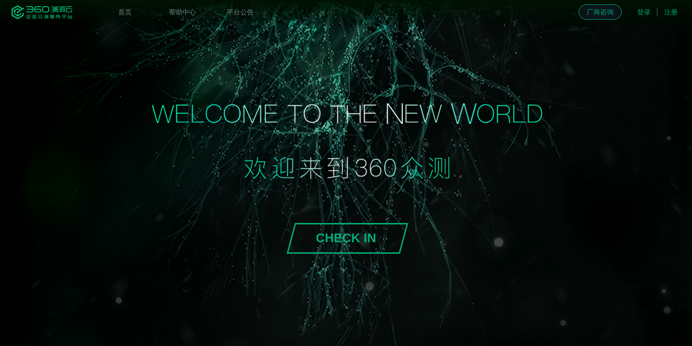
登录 (644, 12)
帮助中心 (182, 12)
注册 (671, 12)
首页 (125, 12)
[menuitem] (125, 12)
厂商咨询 (600, 12)
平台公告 (240, 12)
